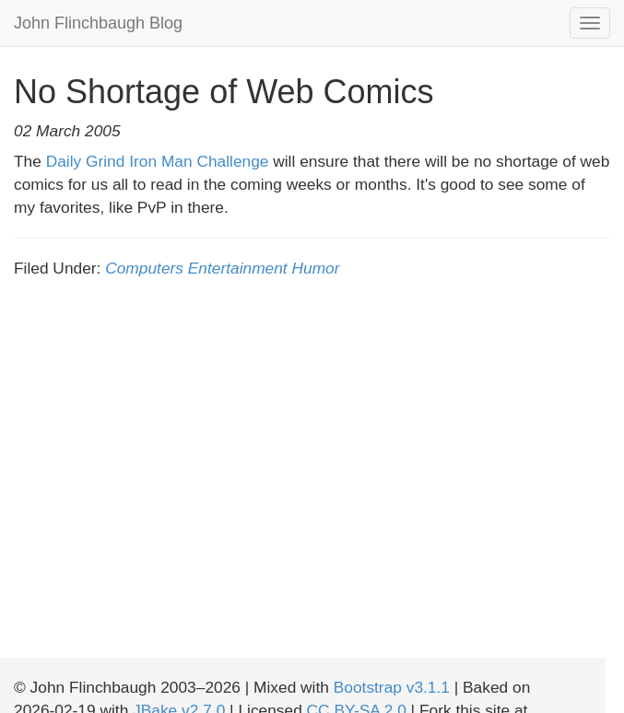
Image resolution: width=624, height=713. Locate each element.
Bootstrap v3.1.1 (392, 687)
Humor (316, 268)
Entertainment (238, 268)
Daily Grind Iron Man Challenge (157, 161)
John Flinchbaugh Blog (98, 23)
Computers (144, 268)
